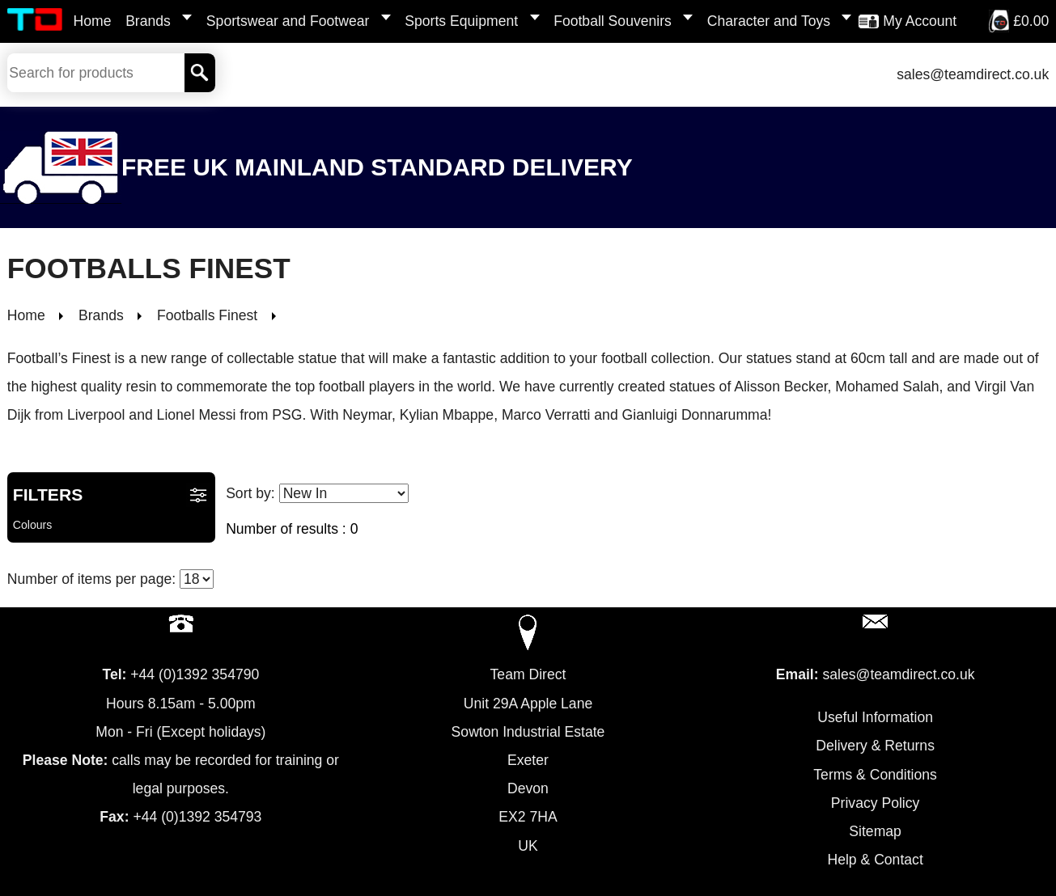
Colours (33, 524)
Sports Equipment (461, 21)
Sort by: (317, 493)
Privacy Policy (875, 803)
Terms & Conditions (875, 775)
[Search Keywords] (95, 72)
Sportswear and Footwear (287, 21)
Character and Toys (768, 21)
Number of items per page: (110, 579)
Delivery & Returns (875, 746)
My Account (919, 21)
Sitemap (875, 831)
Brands (148, 21)
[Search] (200, 72)
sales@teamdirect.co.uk (973, 74)
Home (93, 21)
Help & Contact (874, 860)
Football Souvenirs (612, 21)
